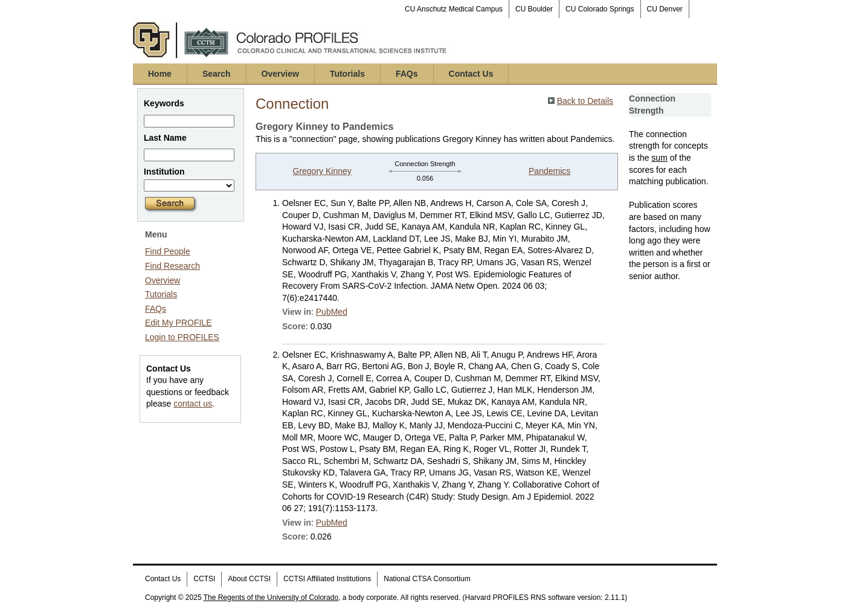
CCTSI (204, 579)
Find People (167, 251)
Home (160, 74)
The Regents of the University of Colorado (271, 597)
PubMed (331, 312)
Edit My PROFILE (178, 322)
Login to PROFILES (182, 337)
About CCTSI (249, 579)
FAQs (407, 74)
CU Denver (665, 9)
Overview (280, 74)
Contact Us (471, 74)
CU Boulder (534, 9)
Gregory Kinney (322, 171)
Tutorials (347, 74)
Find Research (172, 266)
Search (216, 74)
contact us (192, 403)
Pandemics (549, 171)
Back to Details (585, 101)
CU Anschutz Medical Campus (454, 9)
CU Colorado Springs (599, 9)
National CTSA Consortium (427, 579)
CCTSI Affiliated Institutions (327, 579)
